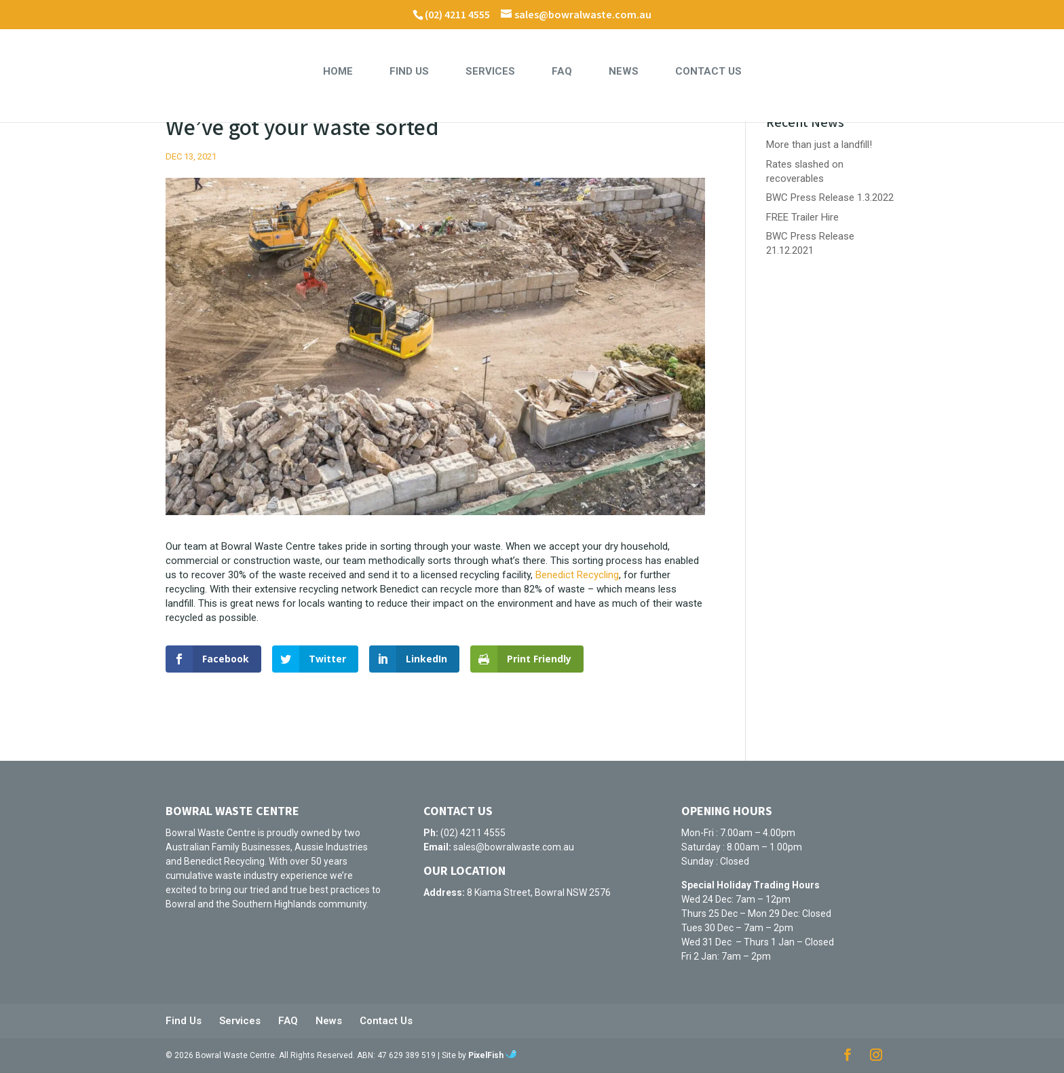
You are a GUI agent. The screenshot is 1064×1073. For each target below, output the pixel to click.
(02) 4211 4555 (457, 15)
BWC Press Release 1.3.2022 (830, 197)
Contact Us (708, 72)
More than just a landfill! (819, 144)
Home (338, 72)
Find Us (409, 72)
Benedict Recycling (577, 575)
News (624, 72)
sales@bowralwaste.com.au (513, 847)
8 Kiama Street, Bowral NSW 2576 (539, 892)
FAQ (562, 72)
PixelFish (492, 1055)
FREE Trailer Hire (802, 217)
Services (490, 72)
